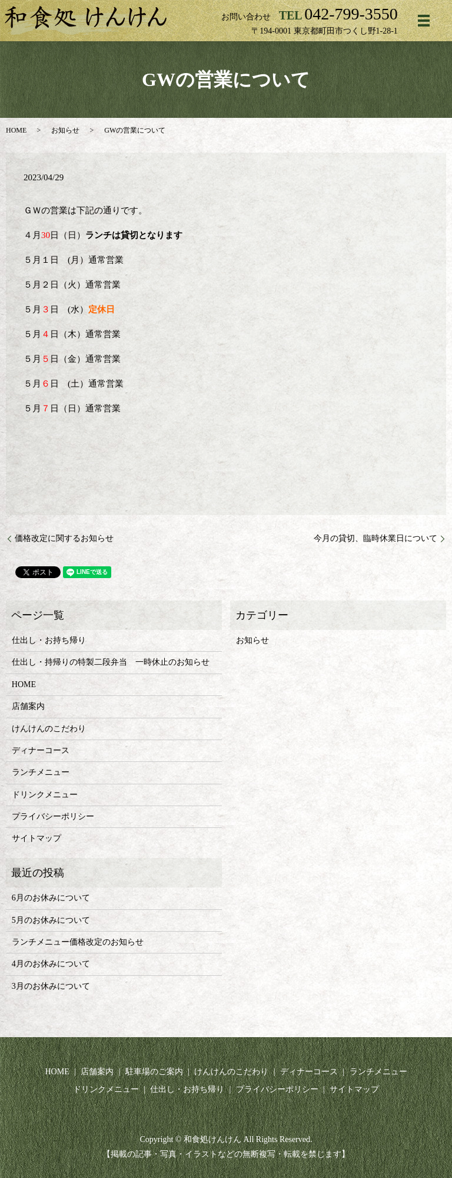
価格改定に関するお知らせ (64, 538)
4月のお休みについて (51, 963)
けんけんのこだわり (49, 728)
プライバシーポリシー (53, 816)
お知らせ (65, 130)
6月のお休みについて (51, 897)
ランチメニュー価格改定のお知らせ (78, 942)
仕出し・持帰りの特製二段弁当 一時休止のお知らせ (111, 662)
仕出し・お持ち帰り (49, 640)
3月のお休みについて (51, 986)
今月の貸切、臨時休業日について (375, 538)
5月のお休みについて (51, 920)
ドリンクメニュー (45, 794)
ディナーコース (40, 750)
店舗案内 (28, 706)
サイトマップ (36, 838)
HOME (16, 130)
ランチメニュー (40, 772)
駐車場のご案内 (154, 1071)
